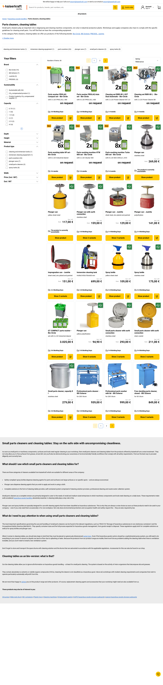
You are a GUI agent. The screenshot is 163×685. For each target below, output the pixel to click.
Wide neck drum (15, 597)
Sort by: (137, 59)
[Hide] (37, 65)
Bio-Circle (76, 34)
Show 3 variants (118, 238)
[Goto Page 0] (88, 60)
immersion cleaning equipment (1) (42, 49)
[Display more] (21, 129)
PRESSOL (93, 34)
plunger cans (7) (80, 49)
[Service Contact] (158, 674)
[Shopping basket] (159, 7)
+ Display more (8, 38)
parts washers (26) (64, 49)
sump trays (87, 536)
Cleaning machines (50, 597)
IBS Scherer (85, 34)
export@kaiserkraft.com (111, 2)
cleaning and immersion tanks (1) (15, 49)
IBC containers (27, 597)
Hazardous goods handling (17, 19)
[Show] (37, 134)
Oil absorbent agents (65, 597)
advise (24, 582)
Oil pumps (5, 597)
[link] (100, 60)
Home (4, 19)
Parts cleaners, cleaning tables (39, 19)
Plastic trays (38, 597)
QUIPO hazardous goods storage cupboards (88, 597)
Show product (57, 118)
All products (82, 14)
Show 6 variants (89, 357)
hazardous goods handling (22, 498)
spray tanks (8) (115, 49)
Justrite (101, 34)
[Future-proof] (71, 68)
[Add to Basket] (70, 118)
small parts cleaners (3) (98, 49)
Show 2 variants (89, 238)
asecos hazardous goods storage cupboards (121, 597)
